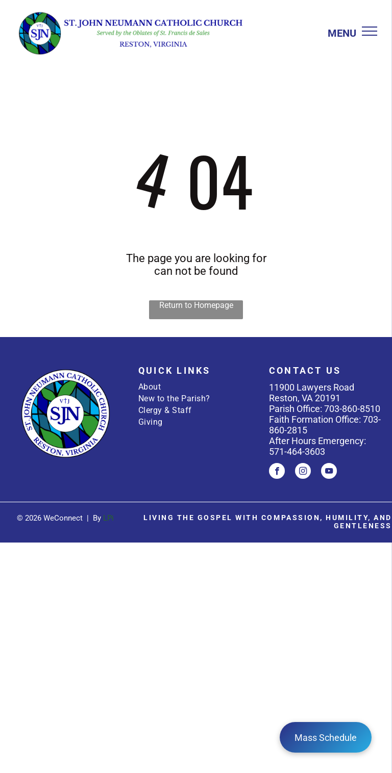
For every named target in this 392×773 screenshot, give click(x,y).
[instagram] (303, 472)
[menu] (369, 31)
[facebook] (277, 472)
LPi (108, 518)
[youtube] (329, 472)
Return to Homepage (196, 305)
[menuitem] (196, 387)
